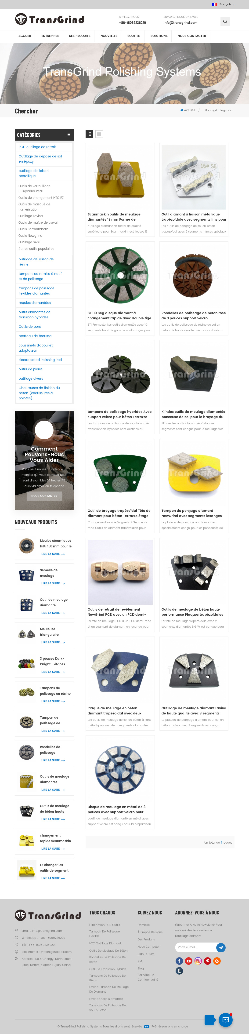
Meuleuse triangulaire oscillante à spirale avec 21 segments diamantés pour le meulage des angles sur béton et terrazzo (55, 632)
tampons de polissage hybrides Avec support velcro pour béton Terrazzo (158, 271)
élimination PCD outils (104, 925)
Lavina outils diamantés (106, 999)
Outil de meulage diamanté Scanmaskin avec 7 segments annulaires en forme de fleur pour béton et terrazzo (55, 602)
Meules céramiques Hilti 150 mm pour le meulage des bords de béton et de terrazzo (56, 544)
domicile (144, 925)
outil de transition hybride (107, 969)
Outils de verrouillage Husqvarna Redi (34, 189)
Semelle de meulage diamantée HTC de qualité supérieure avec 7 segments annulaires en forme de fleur (55, 573)
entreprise (50, 37)
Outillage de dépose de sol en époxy (40, 159)
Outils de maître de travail (38, 222)
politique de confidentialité (148, 977)
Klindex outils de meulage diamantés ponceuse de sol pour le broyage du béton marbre (210, 271)
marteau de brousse (35, 336)
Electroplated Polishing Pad (40, 360)
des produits (146, 939)
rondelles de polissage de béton (107, 959)
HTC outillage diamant (105, 943)
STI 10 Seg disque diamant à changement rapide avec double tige (210, 194)
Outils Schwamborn (33, 229)
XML (140, 961)
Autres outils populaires (36, 249)
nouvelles (109, 37)
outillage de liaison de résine (36, 262)
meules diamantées (35, 303)
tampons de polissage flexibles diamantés (36, 291)
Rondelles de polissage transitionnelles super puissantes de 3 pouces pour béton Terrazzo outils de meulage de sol (54, 750)
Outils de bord (30, 326)
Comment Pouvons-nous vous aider (44, 454)
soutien (134, 37)
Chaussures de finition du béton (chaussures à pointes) (39, 393)
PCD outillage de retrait (37, 147)
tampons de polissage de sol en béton (107, 1007)
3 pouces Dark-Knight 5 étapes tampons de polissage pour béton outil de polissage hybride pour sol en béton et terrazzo (56, 661)
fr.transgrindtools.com (56, 952)
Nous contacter (192, 37)
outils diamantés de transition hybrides (35, 314)
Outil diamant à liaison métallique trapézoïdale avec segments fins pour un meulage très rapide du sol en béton (160, 194)
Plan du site (146, 954)
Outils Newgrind (30, 235)
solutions (159, 37)
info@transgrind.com (181, 23)
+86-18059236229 (132, 23)
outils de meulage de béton (108, 951)
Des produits (79, 37)
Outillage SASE (29, 242)
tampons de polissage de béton (107, 978)
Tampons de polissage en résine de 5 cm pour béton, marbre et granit (55, 691)
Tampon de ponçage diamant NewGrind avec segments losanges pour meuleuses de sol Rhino (159, 347)
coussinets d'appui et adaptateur (36, 348)
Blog (141, 968)
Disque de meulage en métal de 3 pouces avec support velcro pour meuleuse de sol (108, 499)
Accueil (24, 37)
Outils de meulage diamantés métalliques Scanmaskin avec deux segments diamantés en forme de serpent (54, 779)
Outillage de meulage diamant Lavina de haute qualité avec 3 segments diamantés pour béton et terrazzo (209, 423)
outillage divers (31, 378)
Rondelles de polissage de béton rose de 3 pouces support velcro (107, 271)
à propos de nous (150, 932)
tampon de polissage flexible (104, 934)
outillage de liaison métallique (34, 173)
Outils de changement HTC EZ (41, 198)
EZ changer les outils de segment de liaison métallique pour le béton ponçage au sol (54, 868)
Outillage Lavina (30, 216)
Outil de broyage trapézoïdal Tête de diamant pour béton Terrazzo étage (105, 347)
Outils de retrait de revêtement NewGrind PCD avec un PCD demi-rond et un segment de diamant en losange (210, 347)
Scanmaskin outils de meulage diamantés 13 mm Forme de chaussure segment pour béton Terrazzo (107, 194)
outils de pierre (31, 369)
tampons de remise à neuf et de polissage (40, 276)
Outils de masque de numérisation (34, 207)
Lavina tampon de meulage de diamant (109, 989)
